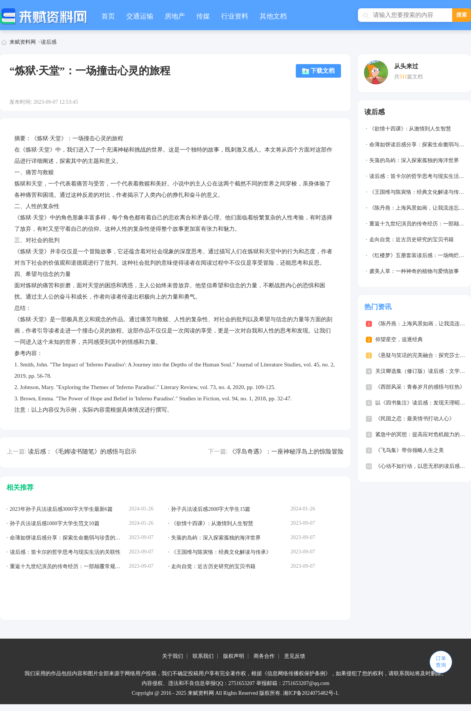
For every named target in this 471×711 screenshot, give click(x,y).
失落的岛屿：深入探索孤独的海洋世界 (414, 160)
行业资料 (234, 16)
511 (403, 77)
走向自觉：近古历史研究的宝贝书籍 (411, 239)
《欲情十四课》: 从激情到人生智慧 (410, 129)
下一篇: (218, 451)
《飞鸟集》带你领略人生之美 (409, 450)
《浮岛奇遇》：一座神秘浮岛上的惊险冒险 (286, 451)
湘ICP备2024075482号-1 (310, 693)
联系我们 (203, 656)
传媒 (203, 16)
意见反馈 (294, 656)
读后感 (49, 42)
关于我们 (172, 656)
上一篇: (16, 451)
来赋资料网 (22, 42)
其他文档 (273, 16)
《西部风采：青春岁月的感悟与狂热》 (420, 387)
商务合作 (264, 656)
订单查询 (441, 662)
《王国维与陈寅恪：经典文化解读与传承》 (419, 192)
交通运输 (139, 16)
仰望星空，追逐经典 (399, 339)
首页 (108, 16)
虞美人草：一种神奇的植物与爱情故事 (414, 271)
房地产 (175, 16)
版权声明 (233, 656)
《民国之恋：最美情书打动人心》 (414, 418)
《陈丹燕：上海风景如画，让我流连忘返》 (419, 208)
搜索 (461, 15)
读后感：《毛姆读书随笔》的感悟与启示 (82, 451)
